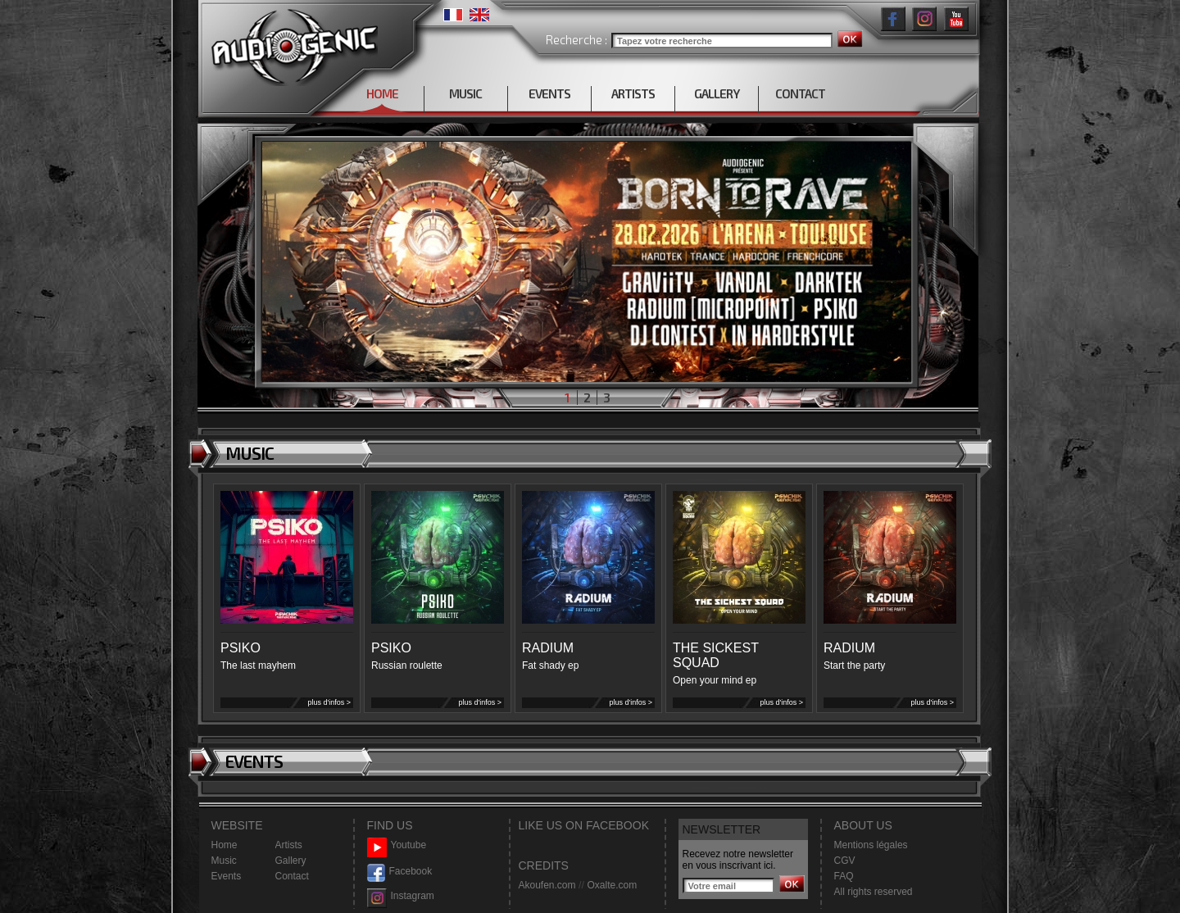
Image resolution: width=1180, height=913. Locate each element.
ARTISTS (633, 93)
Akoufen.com (547, 885)
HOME (382, 93)
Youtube (397, 845)
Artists (288, 845)
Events (226, 876)
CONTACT (800, 93)
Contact (292, 876)
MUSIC (465, 93)
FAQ (844, 876)
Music (224, 860)
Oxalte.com (612, 885)
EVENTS (549, 93)
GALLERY (716, 93)
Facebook (400, 871)
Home (224, 845)
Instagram (400, 896)
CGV (845, 860)
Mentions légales (871, 845)
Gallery (290, 860)
